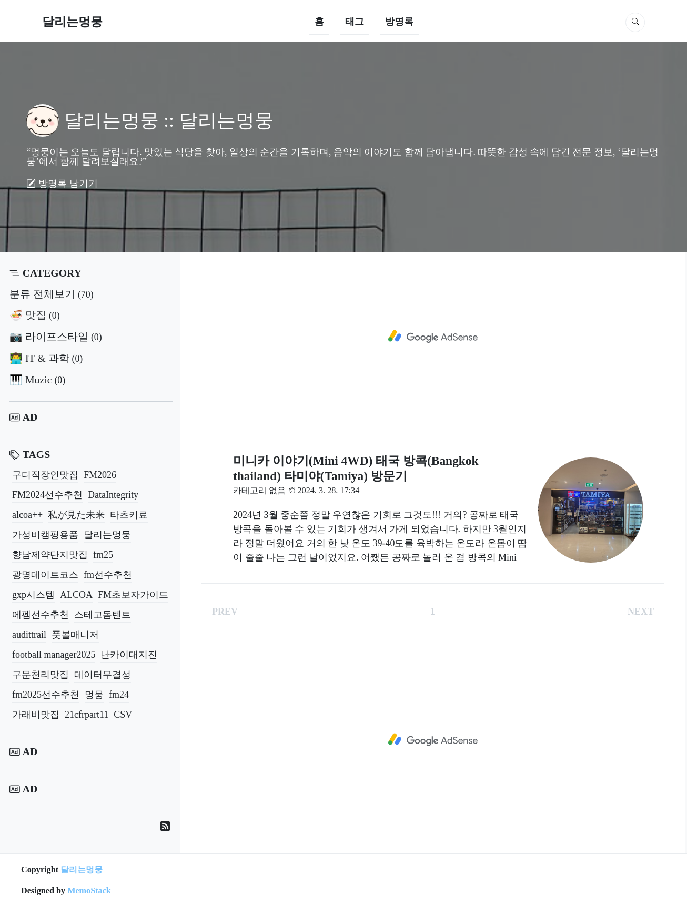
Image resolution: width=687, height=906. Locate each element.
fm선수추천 (108, 574)
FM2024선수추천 (47, 495)
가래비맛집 (35, 714)
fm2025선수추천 (45, 694)
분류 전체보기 (51, 294)
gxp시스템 (33, 594)
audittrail (29, 634)
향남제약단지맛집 (50, 554)
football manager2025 (53, 654)
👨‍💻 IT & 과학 (46, 358)
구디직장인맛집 (45, 475)
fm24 (119, 694)
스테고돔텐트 (102, 614)
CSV (123, 714)
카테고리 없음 (259, 490)
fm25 (103, 554)
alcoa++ (27, 515)
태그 (354, 21)
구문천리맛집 (40, 674)
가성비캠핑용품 (45, 535)
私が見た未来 (76, 515)
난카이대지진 (128, 654)
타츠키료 (129, 515)
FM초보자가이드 (133, 594)
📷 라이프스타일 (55, 336)
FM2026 (100, 475)
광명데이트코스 (45, 574)
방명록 (399, 21)
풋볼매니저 (75, 634)
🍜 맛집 (34, 315)
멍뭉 (94, 694)
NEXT (641, 611)
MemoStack (89, 890)
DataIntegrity (113, 495)
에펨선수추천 (40, 614)
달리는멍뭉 (72, 21)
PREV (225, 611)
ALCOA (76, 594)
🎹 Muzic (37, 379)
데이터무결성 (102, 674)
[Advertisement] (432, 336)
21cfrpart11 (86, 714)
